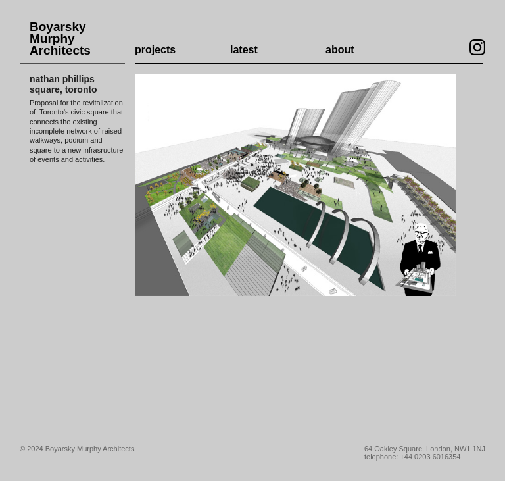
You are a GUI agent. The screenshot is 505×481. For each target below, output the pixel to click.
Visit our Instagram (477, 47)
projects (155, 49)
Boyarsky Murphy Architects (60, 39)
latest (244, 49)
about (339, 49)
